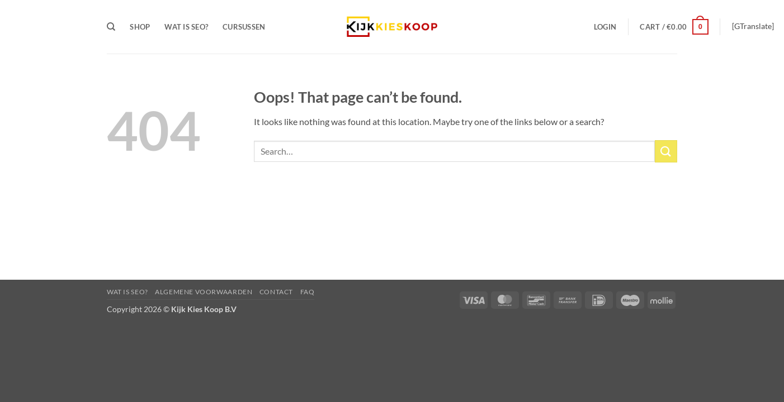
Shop (140, 26)
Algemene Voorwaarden (203, 292)
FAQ (307, 292)
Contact (276, 292)
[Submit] (666, 151)
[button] (605, 27)
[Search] (111, 26)
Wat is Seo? (186, 26)
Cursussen (244, 26)
